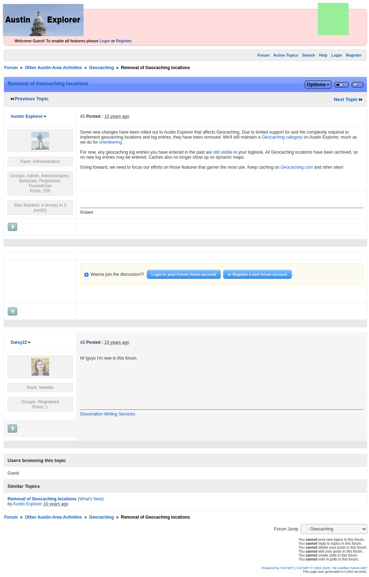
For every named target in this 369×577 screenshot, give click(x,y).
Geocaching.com (296, 167)
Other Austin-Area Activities (53, 67)
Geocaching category (282, 137)
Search (308, 55)
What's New (90, 498)
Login (105, 41)
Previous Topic (32, 98)
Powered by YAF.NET (278, 568)
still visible (223, 152)
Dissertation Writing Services (107, 414)
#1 (82, 116)
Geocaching (101, 67)
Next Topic (346, 99)
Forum (263, 55)
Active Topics (285, 55)
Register (124, 41)
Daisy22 (19, 342)
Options (316, 84)
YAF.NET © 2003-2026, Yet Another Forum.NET (331, 568)
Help (323, 55)
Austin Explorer (27, 116)
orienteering (110, 142)
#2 (82, 342)
